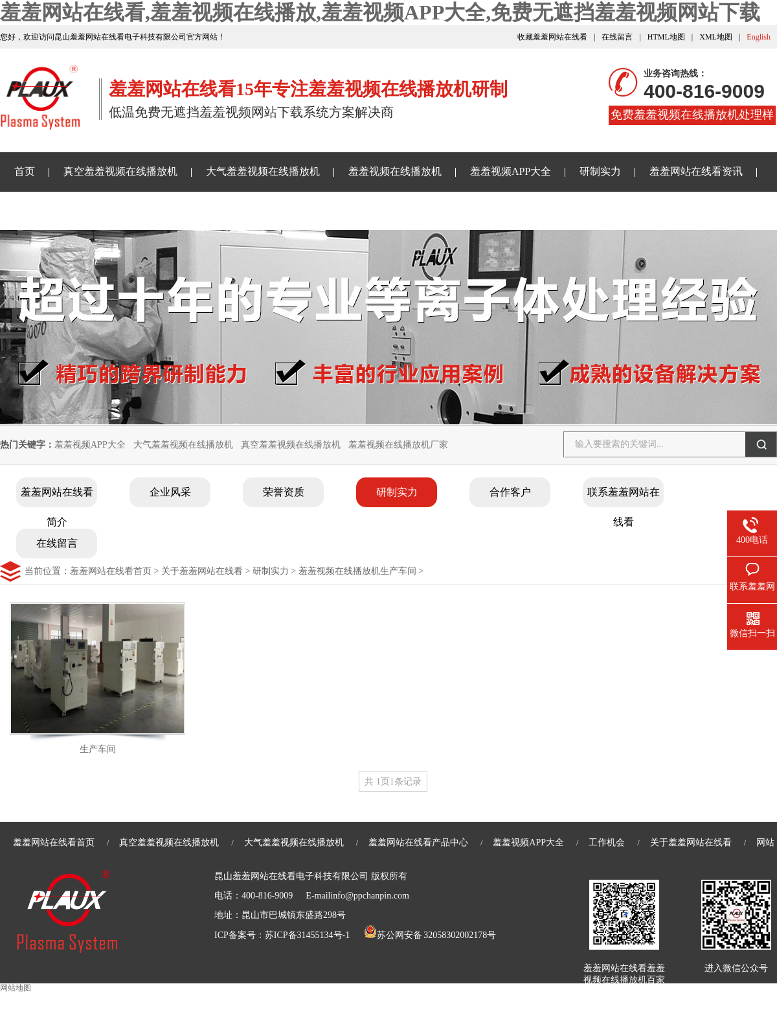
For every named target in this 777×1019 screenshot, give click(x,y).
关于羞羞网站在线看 (244, 210)
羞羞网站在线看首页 (111, 571)
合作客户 (510, 492)
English (759, 36)
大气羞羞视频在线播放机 (263, 171)
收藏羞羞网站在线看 (552, 36)
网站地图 (15, 987)
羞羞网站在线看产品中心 (418, 842)
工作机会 (607, 842)
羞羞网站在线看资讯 (696, 171)
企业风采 (170, 492)
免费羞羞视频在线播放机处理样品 (692, 116)
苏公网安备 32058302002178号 (430, 935)
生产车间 (98, 749)
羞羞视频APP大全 (510, 171)
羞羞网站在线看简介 (57, 497)
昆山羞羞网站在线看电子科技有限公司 (291, 876)
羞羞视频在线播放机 (395, 171)
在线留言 (617, 36)
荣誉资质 (283, 492)
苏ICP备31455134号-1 (307, 935)
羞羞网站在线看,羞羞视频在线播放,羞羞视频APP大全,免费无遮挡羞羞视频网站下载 (380, 12)
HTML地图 (666, 36)
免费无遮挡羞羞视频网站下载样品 (92, 210)
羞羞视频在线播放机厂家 (398, 445)
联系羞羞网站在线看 (623, 497)
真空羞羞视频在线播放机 (120, 171)
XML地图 (715, 36)
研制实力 (600, 171)
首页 (24, 171)
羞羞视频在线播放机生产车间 (357, 571)
